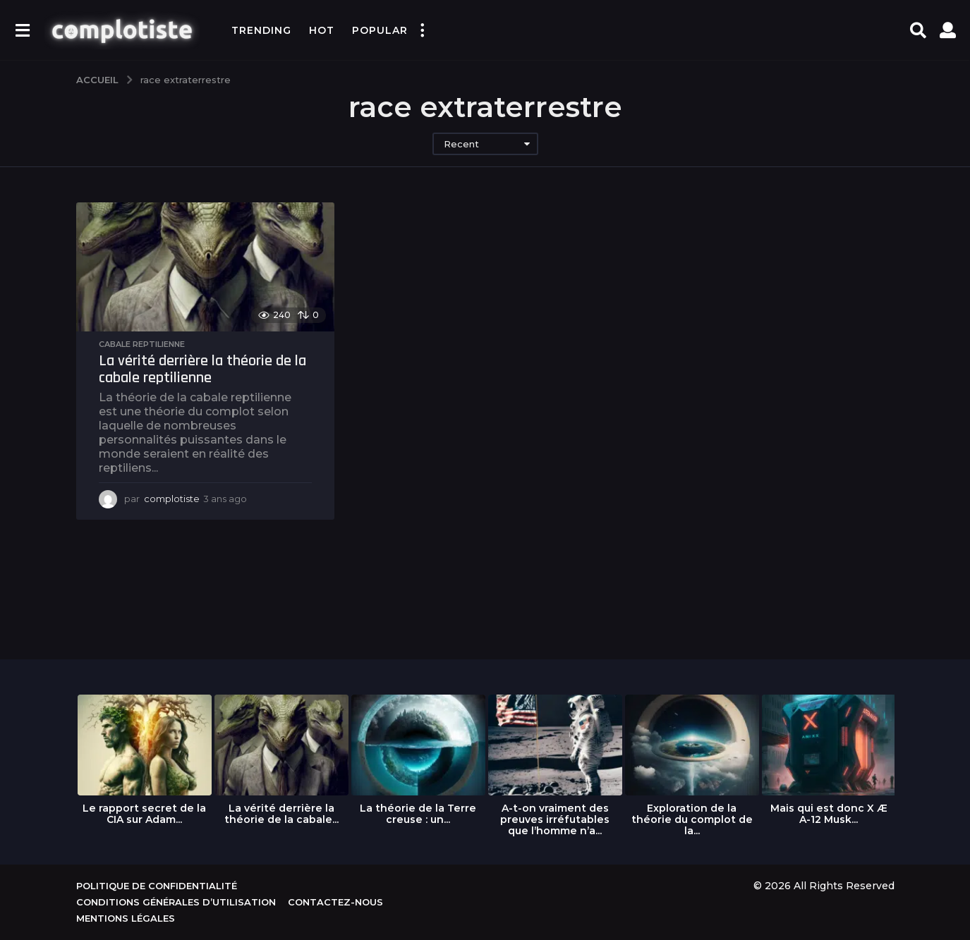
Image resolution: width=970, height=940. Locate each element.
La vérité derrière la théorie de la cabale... (281, 814)
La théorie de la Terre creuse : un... (418, 814)
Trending (261, 30)
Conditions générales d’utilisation (176, 902)
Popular (380, 30)
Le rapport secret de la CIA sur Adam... (144, 814)
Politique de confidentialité (156, 885)
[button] (22, 30)
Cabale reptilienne (142, 344)
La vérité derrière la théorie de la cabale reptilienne (202, 369)
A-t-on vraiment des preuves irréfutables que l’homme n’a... (555, 819)
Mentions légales (125, 918)
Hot (321, 30)
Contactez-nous (335, 902)
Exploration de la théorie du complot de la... (692, 819)
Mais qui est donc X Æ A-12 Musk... (828, 814)
